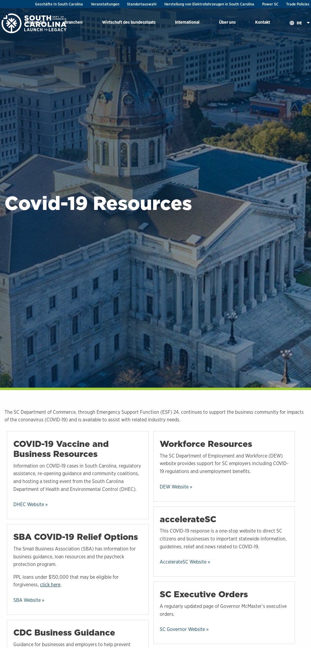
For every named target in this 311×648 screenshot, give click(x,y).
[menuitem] (73, 23)
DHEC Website (28, 504)
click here (50, 585)
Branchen (73, 22)
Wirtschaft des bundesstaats (129, 22)
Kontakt (262, 22)
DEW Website (174, 487)
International (187, 22)
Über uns (227, 22)
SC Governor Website (182, 629)
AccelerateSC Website (183, 562)
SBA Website (27, 600)
